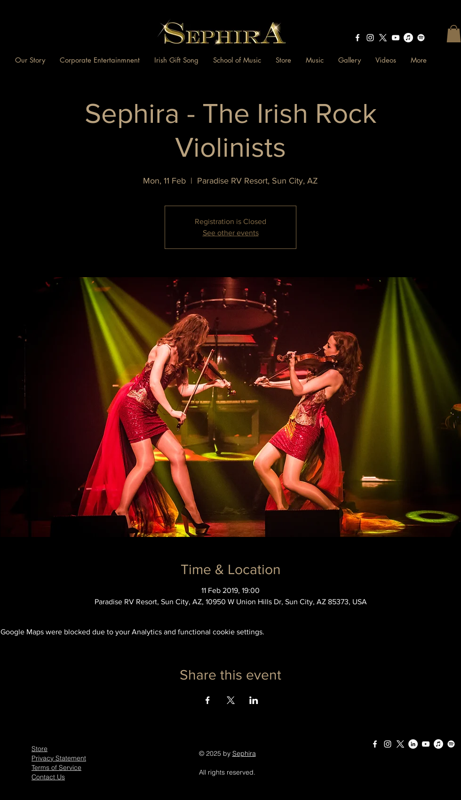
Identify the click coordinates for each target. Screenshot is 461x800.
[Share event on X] (230, 700)
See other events (231, 233)
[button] (453, 33)
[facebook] (357, 37)
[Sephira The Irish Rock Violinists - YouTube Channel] (395, 37)
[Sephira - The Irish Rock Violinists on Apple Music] (408, 37)
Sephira (244, 753)
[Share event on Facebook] (207, 700)
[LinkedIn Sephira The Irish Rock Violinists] (413, 744)
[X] (383, 37)
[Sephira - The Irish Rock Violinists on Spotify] (421, 37)
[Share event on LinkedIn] (253, 700)
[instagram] (370, 37)
